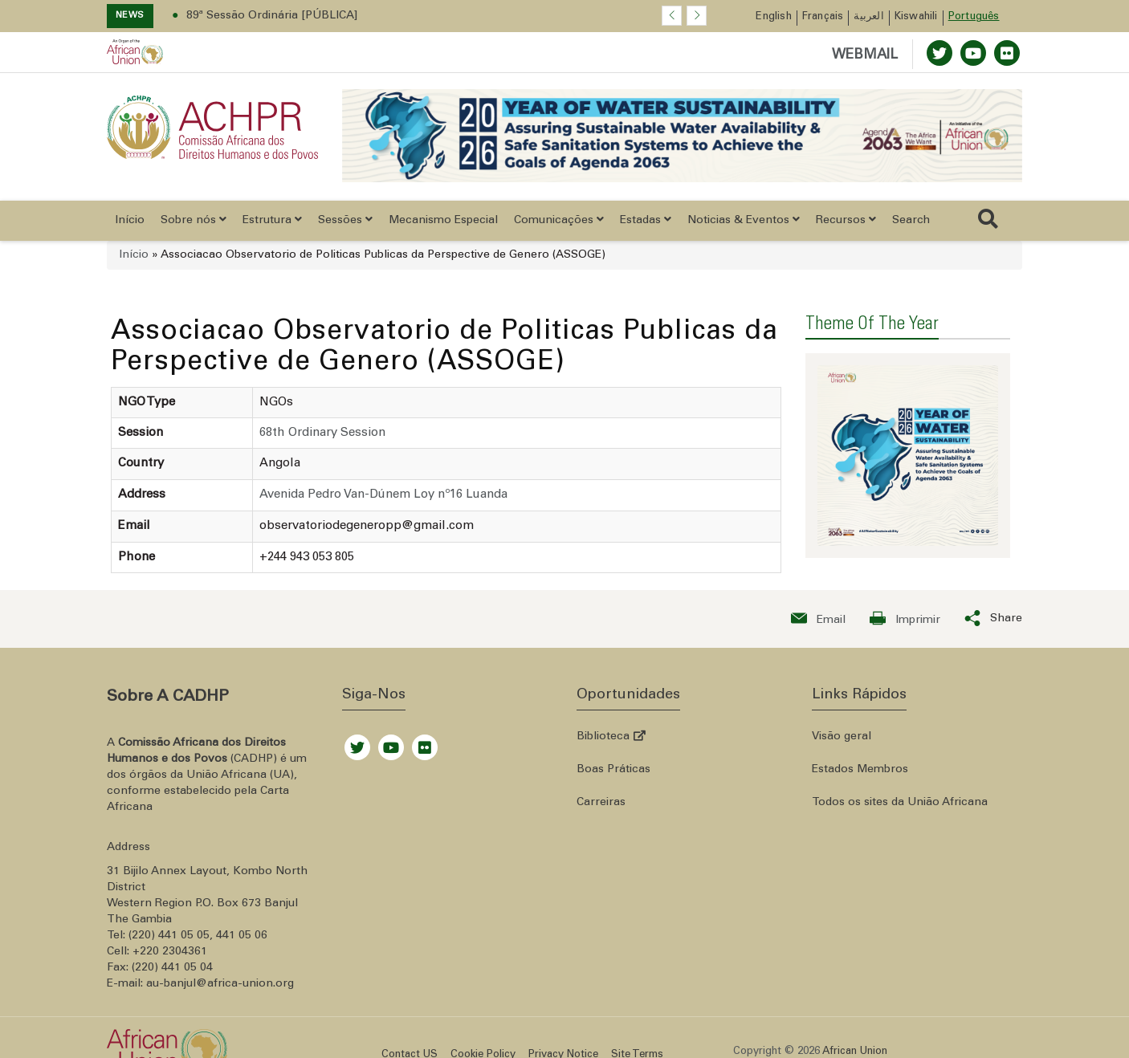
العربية (868, 17)
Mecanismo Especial (443, 220)
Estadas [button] (645, 220)
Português (974, 17)
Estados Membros (860, 769)
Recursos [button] (846, 220)
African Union (854, 1052)
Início (130, 220)
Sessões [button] (345, 220)
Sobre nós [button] (193, 220)
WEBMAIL (865, 56)
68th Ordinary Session (322, 433)
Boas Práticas (613, 769)
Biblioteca (611, 737)
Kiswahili (916, 17)
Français (823, 17)
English (773, 17)
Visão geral (841, 737)
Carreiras (601, 802)
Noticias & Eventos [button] (743, 220)
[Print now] (905, 619)
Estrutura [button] (272, 220)
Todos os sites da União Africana (900, 802)
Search (911, 220)
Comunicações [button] (559, 220)
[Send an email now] (818, 619)
